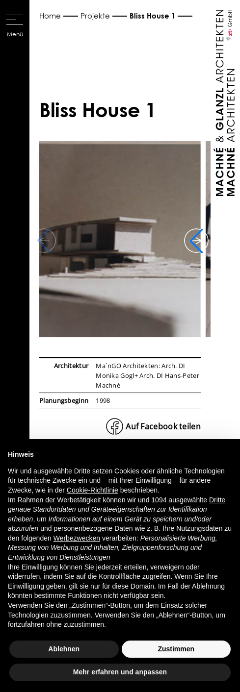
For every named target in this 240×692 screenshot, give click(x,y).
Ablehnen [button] (64, 649)
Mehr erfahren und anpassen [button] (120, 672)
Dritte (217, 500)
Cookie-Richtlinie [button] (92, 490)
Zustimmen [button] (176, 649)
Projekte (95, 16)
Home (50, 16)
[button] (196, 240)
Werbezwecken (76, 538)
